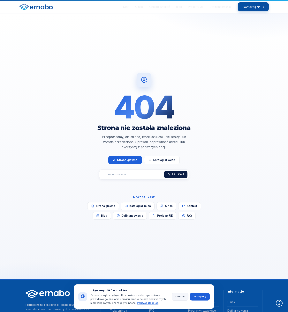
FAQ (187, 218)
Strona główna (125, 162)
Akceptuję (199, 296)
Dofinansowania (130, 218)
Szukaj (176, 177)
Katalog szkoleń (162, 162)
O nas (166, 209)
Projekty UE (162, 218)
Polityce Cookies (147, 302)
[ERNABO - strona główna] (39, 8)
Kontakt (189, 209)
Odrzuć (180, 296)
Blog (101, 218)
